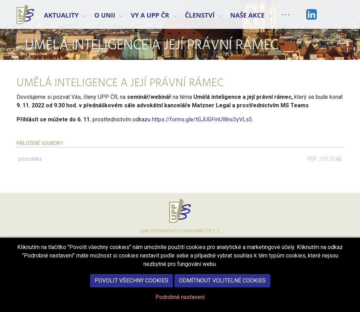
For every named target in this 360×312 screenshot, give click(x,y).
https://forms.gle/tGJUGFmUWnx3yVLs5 (202, 119)
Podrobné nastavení (180, 302)
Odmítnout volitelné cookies (222, 285)
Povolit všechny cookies (131, 285)
